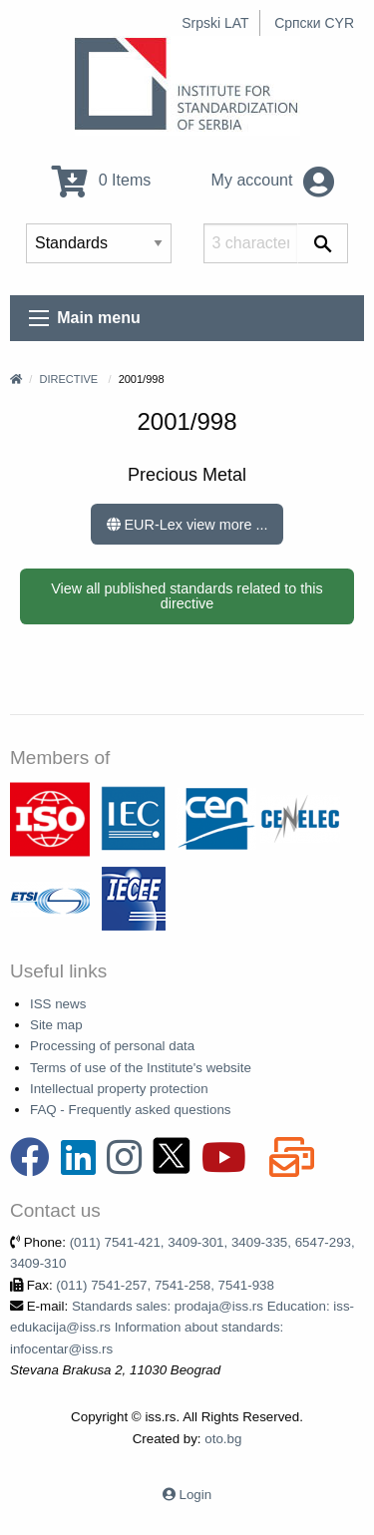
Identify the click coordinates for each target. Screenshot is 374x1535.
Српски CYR (314, 23)
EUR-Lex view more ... (187, 525)
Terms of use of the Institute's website (140, 1067)
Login (196, 1494)
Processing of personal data (112, 1045)
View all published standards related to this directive (187, 595)
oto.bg (222, 1438)
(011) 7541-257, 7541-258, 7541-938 (165, 1285)
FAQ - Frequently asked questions (130, 1109)
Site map (56, 1024)
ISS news (58, 1003)
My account (272, 180)
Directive (68, 379)
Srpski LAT (215, 23)
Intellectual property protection (119, 1088)
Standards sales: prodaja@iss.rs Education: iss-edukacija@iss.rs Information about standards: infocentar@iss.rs (182, 1327)
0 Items (101, 180)
